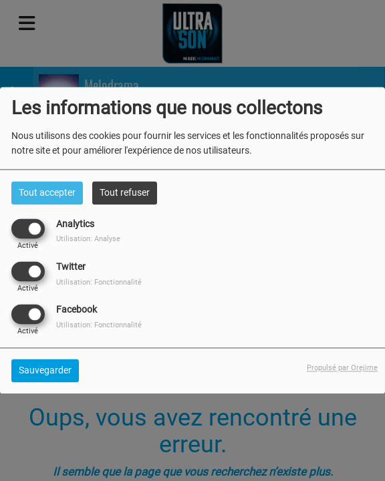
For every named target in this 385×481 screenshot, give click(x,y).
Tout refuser (125, 192)
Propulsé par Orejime (342, 368)
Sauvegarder (45, 370)
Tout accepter (47, 192)
